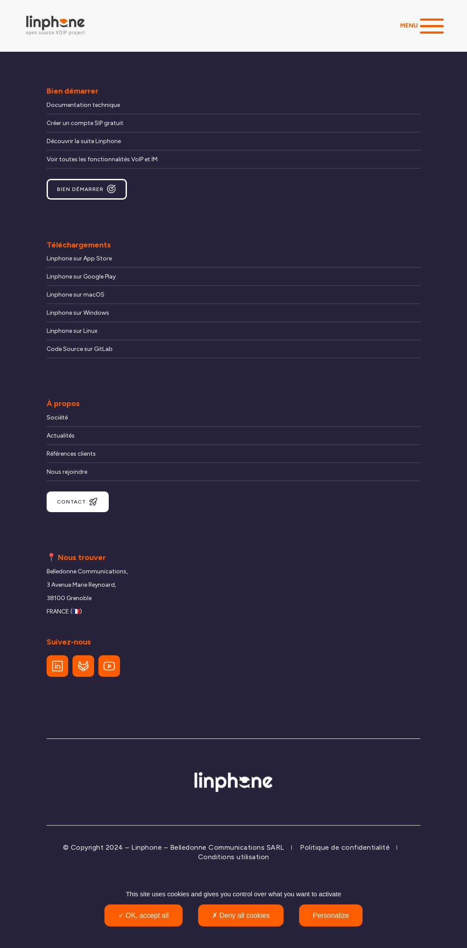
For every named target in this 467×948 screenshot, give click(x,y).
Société (57, 417)
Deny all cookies (241, 915)
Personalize (331, 915)
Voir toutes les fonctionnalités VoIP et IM (102, 159)
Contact (77, 502)
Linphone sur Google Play (81, 276)
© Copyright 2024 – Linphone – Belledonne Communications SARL (173, 847)
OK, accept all (143, 915)
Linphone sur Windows (78, 312)
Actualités (61, 435)
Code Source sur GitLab (80, 349)
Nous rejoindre (67, 472)
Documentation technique (83, 105)
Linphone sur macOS (75, 294)
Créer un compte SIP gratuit (85, 123)
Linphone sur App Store (79, 258)
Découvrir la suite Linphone (84, 141)
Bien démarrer (87, 189)
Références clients (71, 453)
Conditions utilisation (233, 857)
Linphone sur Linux (72, 331)
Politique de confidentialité (345, 847)
